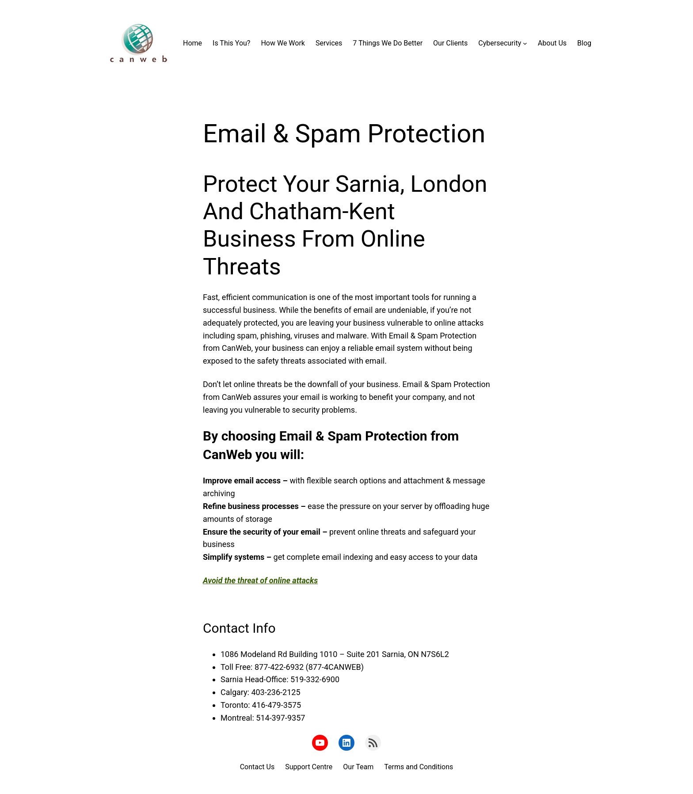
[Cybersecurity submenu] (525, 43)
